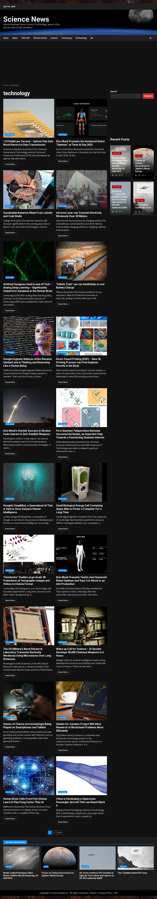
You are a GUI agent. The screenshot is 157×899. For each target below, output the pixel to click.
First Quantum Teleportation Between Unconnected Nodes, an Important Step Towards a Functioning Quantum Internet (81, 407)
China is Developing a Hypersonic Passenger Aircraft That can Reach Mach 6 (81, 775)
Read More (10, 164)
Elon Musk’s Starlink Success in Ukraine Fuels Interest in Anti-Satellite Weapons (28, 407)
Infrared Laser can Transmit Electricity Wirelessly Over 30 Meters (81, 189)
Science (54, 38)
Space (15, 38)
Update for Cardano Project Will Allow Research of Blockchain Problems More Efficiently (81, 700)
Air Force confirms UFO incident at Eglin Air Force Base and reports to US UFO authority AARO (97, 858)
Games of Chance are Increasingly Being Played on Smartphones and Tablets (28, 700)
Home (5, 38)
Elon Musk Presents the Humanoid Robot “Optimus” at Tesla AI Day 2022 (81, 118)
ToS (115, 892)
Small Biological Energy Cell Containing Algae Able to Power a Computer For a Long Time (81, 482)
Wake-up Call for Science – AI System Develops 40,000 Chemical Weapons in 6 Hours (81, 625)
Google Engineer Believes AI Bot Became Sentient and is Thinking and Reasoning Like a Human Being (28, 335)
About (93, 892)
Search (113, 91)
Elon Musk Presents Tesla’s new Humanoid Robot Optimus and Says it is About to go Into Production (81, 554)
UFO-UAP (26, 38)
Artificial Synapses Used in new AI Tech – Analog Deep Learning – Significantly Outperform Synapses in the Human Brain (28, 261)
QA (91, 38)
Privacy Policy (105, 892)
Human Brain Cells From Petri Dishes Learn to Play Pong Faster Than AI (28, 775)
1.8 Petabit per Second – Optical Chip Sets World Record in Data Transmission (28, 118)
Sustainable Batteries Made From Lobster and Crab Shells (28, 189)
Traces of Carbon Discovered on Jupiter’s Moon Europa (59, 858)
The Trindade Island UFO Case (136, 858)
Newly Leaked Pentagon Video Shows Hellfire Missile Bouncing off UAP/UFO (21, 858)
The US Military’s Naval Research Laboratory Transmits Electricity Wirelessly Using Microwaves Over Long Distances (28, 625)
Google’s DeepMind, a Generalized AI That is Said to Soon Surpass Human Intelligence (28, 482)
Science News (26, 19)
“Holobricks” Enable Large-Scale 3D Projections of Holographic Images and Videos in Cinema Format (28, 554)
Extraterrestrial (40, 38)
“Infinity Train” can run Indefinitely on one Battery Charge (81, 261)
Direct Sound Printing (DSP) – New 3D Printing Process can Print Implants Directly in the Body (81, 335)
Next (59, 832)
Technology (66, 38)
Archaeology (81, 38)
